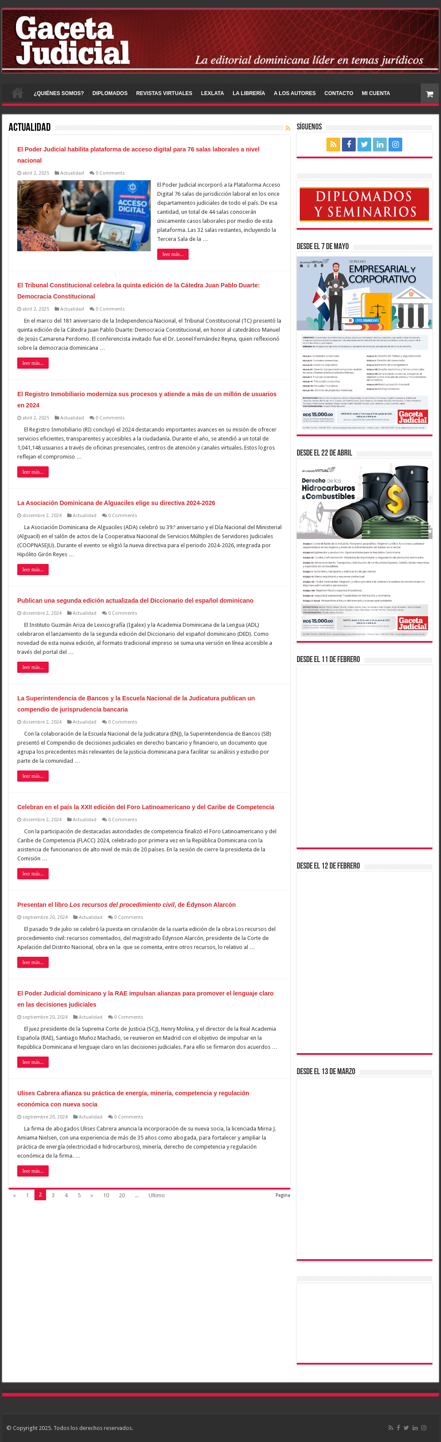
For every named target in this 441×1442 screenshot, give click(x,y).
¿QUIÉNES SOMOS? (59, 93)
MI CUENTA (376, 93)
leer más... (172, 254)
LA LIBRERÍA (249, 93)
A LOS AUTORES (295, 93)
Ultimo (157, 1195)
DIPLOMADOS (110, 93)
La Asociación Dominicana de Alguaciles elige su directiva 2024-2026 (116, 502)
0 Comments (110, 173)
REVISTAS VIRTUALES (164, 93)
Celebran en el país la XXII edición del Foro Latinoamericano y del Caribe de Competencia (145, 807)
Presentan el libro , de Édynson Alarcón (126, 904)
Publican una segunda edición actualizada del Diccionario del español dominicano (135, 600)
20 (122, 1195)
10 (106, 1195)
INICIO (17, 92)
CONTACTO (338, 93)
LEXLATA (212, 93)
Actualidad (72, 173)
